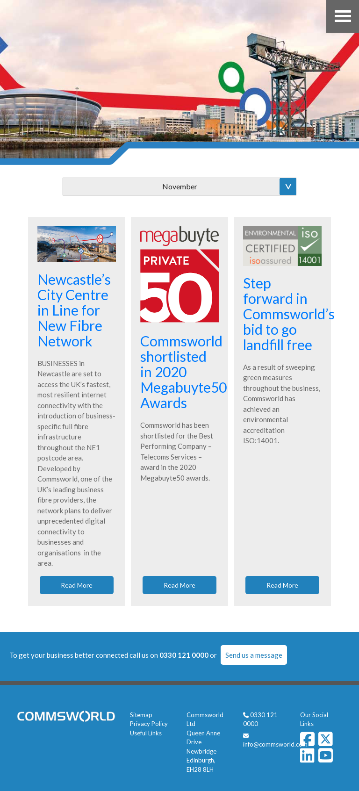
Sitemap (141, 715)
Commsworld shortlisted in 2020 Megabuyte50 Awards (183, 371)
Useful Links (146, 733)
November (179, 186)
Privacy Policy (149, 723)
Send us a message (253, 655)
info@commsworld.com (275, 744)
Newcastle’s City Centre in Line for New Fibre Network (74, 310)
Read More (77, 585)
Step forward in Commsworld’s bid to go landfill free (289, 313)
